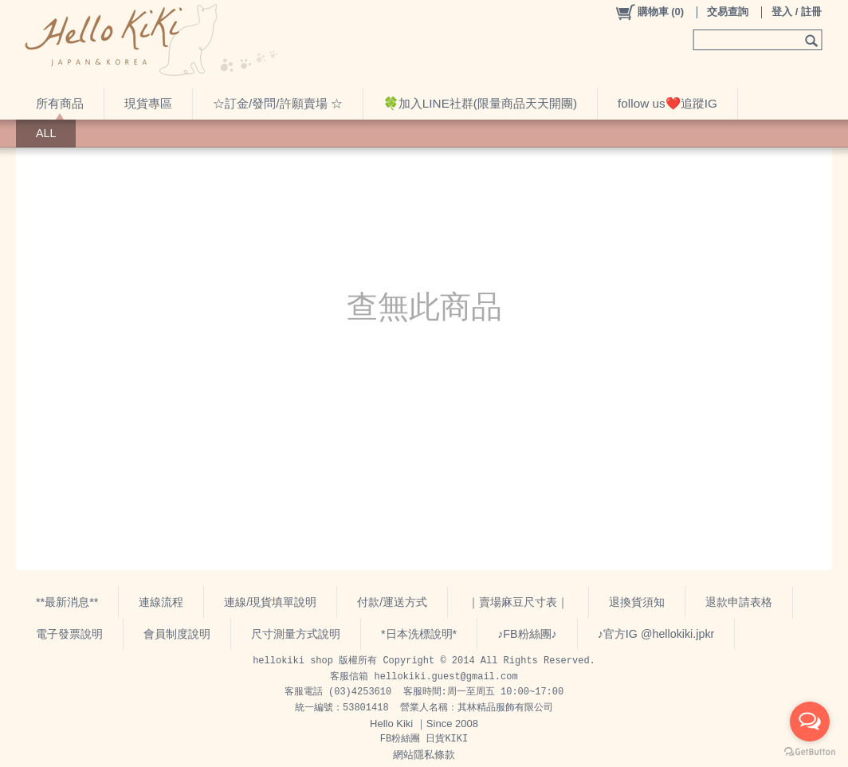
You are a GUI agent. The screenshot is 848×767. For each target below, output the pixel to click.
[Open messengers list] (810, 721)
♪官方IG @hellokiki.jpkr (656, 633)
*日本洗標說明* (419, 633)
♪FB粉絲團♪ (527, 633)
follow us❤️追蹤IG (667, 103)
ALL (46, 133)
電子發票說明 (69, 633)
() (649, 12)
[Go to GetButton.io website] (809, 751)
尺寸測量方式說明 (295, 633)
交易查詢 (727, 12)
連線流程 (161, 602)
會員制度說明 (176, 633)
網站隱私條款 (424, 755)
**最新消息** (67, 602)
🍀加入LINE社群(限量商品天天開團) (480, 103)
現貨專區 (148, 103)
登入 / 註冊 (796, 12)
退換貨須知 (637, 602)
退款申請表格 (738, 602)
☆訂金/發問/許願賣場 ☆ (278, 103)
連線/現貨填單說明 (270, 602)
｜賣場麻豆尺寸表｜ (518, 602)
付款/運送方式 (392, 602)
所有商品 (60, 103)
